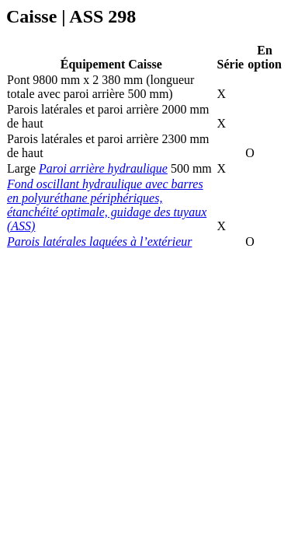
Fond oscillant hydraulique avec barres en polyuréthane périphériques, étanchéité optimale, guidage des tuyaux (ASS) (106, 205)
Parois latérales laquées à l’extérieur (99, 241)
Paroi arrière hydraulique (103, 168)
